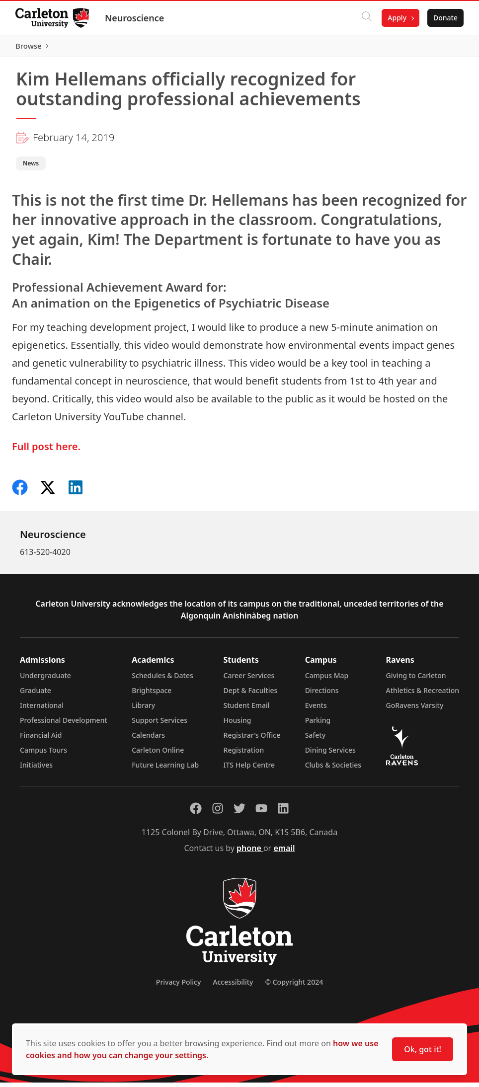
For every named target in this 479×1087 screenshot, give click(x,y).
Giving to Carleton (416, 680)
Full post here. (46, 451)
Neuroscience (134, 18)
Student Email (247, 709)
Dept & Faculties (251, 694)
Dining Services (330, 754)
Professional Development (63, 724)
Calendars (148, 739)
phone (250, 852)
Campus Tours (43, 754)
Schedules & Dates (162, 680)
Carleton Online (158, 754)
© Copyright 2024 (294, 986)
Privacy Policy (178, 986)
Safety (315, 739)
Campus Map (327, 680)
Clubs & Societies (333, 769)
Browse (444, 48)
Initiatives (36, 769)
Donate (445, 17)
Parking (318, 724)
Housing (237, 724)
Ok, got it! (422, 1049)
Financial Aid (41, 739)
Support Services (159, 724)
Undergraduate (45, 680)
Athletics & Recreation (422, 694)
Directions (322, 694)
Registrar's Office (252, 739)
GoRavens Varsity (415, 709)
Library (143, 709)
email (284, 852)
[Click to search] (366, 18)
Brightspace (151, 694)
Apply (396, 17)
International (42, 709)
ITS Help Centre (249, 769)
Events (316, 709)
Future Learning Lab (165, 769)
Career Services (249, 680)
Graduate (35, 694)
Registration (244, 754)
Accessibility (233, 986)
